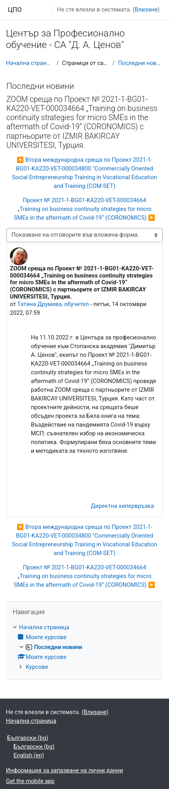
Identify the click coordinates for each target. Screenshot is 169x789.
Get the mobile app (30, 781)
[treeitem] (84, 647)
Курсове (37, 666)
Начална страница (29, 63)
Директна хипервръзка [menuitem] (122, 505)
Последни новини (140, 63)
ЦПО (15, 9)
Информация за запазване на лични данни (64, 770)
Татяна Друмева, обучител (53, 304)
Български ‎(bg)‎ (27, 737)
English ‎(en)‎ (28, 755)
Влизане (146, 9)
